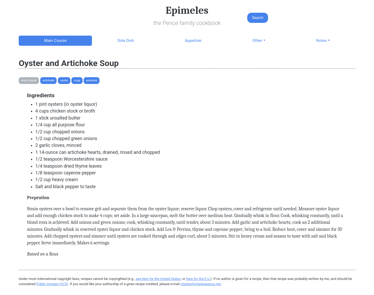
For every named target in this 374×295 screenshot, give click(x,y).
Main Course (55, 40)
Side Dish (125, 40)
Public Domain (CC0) (52, 284)
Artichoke (49, 80)
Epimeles (187, 10)
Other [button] (257, 40)
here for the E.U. (198, 279)
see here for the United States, (159, 279)
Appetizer (193, 40)
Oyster (64, 80)
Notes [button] (321, 40)
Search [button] (257, 18)
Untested (91, 80)
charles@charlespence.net (201, 284)
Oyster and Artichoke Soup (69, 63)
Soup (77, 80)
